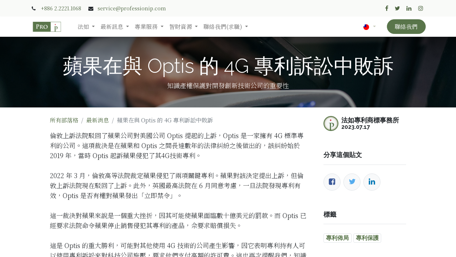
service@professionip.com (132, 8)
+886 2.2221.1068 (61, 8)
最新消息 (97, 120)
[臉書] (332, 182)
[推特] (352, 182)
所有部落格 (64, 120)
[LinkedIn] (371, 182)
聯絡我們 (406, 26)
